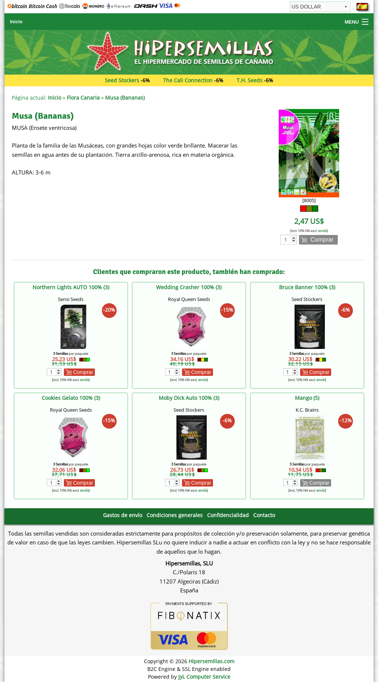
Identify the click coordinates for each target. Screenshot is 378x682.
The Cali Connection (188, 80)
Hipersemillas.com (211, 661)
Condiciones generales (175, 515)
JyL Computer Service (204, 676)
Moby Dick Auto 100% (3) (189, 397)
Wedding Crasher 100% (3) (188, 287)
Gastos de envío (122, 515)
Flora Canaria (83, 97)
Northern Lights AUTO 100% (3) (70, 287)
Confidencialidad (228, 515)
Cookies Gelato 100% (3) (71, 397)
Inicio (16, 21)
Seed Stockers (122, 80)
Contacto (264, 515)
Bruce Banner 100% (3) (307, 287)
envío (322, 230)
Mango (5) (307, 397)
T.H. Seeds (249, 80)
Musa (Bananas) (125, 97)
